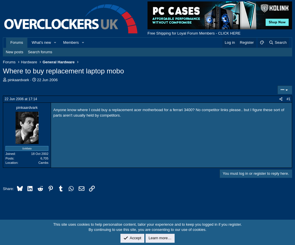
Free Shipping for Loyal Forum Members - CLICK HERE (194, 33)
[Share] (281, 99)
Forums (16, 42)
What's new (41, 42)
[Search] (277, 43)
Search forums (40, 52)
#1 (288, 99)
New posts (14, 52)
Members (71, 42)
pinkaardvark (18, 80)
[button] (55, 43)
